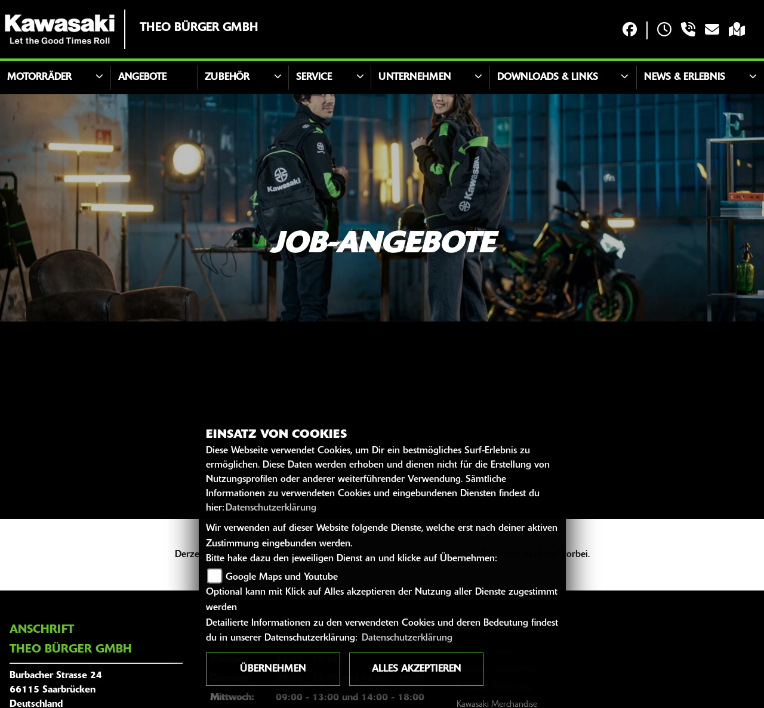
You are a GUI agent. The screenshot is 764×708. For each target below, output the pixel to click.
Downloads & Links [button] (547, 77)
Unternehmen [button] (414, 77)
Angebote (142, 77)
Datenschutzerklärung (271, 508)
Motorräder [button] (39, 77)
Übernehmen (273, 669)
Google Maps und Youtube (282, 577)
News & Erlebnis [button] (684, 77)
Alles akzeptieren (416, 669)
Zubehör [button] (227, 77)
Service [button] (314, 77)
